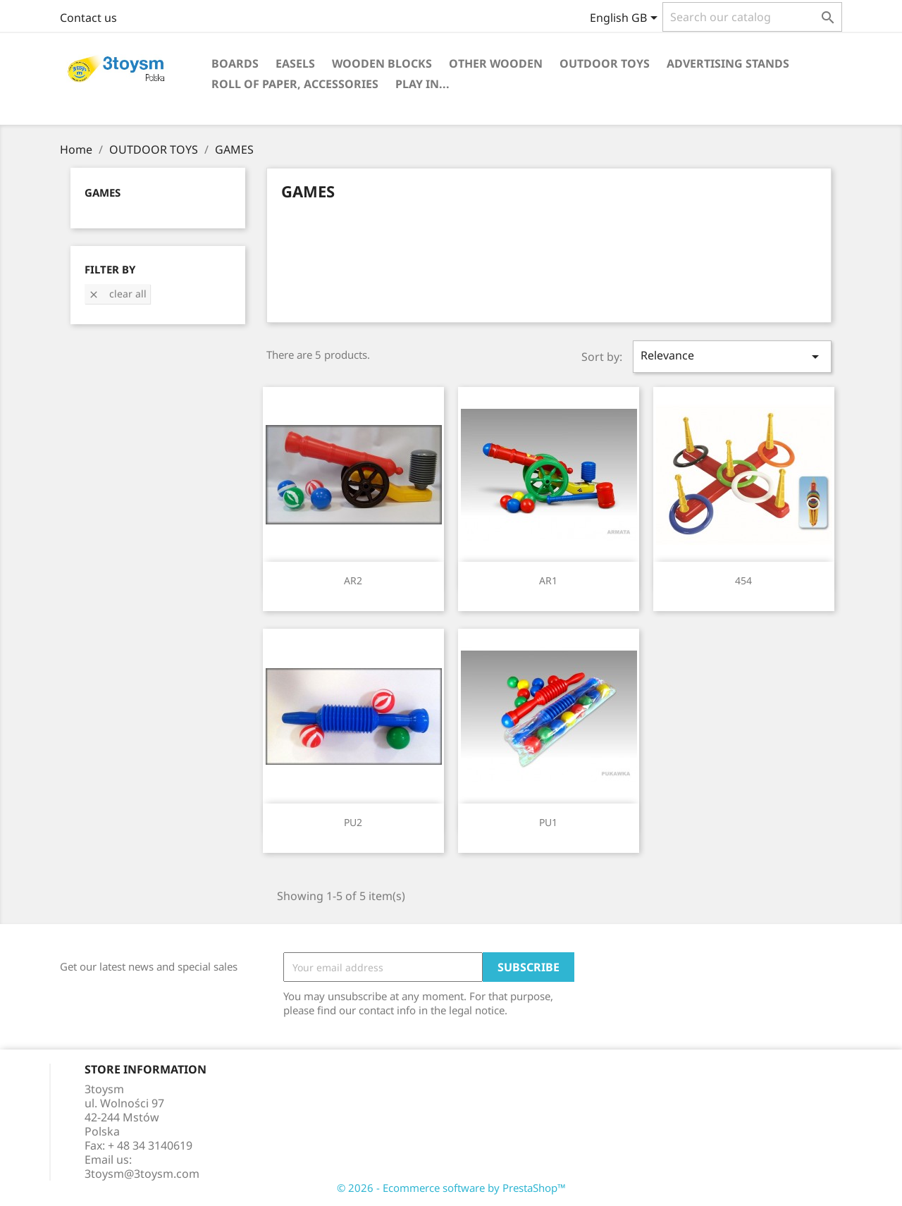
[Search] (752, 17)
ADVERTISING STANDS (728, 63)
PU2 (353, 822)
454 (743, 580)
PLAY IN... (422, 84)
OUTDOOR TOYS (605, 63)
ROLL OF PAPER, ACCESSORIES (294, 84)
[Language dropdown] (626, 19)
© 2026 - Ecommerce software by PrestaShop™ (451, 1188)
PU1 (548, 822)
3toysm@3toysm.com (142, 1173)
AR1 (548, 580)
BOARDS (235, 63)
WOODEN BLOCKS (382, 63)
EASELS (295, 63)
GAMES (103, 192)
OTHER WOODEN (496, 63)
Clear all (117, 293)
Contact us (88, 17)
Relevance (732, 356)
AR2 (353, 580)
